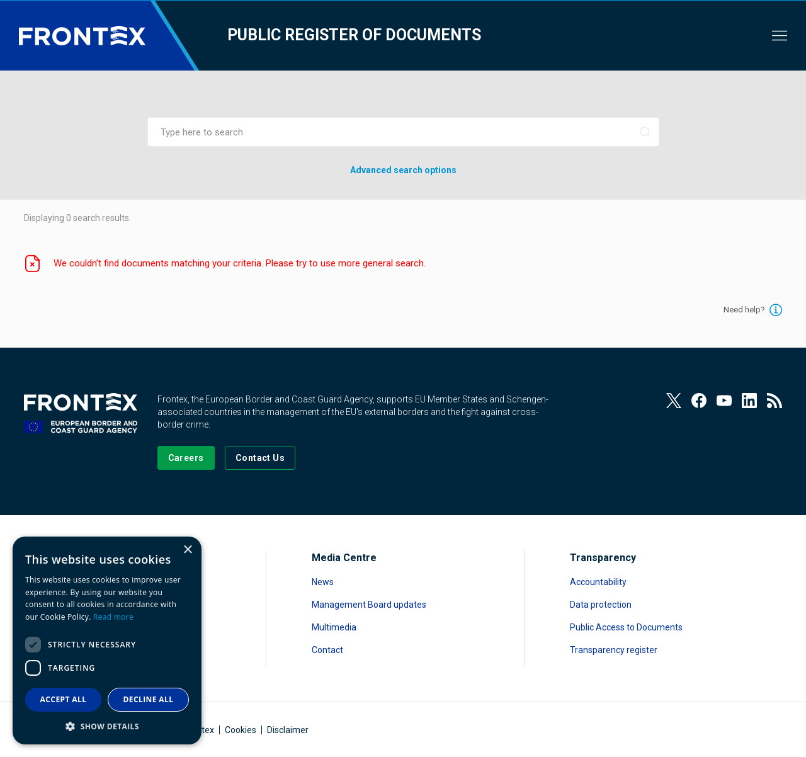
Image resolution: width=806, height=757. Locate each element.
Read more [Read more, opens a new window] (113, 617)
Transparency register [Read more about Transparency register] (613, 650)
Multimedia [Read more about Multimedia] (334, 627)
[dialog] (107, 640)
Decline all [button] (148, 699)
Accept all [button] (63, 699)
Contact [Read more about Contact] (327, 650)
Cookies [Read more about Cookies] (240, 730)
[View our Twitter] (673, 400)
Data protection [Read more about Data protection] (601, 605)
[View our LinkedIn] (749, 400)
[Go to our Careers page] (186, 458)
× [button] (187, 550)
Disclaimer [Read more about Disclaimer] (288, 730)
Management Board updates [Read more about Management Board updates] (369, 605)
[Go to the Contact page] (260, 458)
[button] (107, 726)
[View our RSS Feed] (774, 400)
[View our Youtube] (724, 400)
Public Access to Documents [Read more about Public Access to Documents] (626, 627)
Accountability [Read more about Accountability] (598, 582)
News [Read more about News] (323, 582)
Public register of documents (354, 35)
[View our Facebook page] (699, 400)
